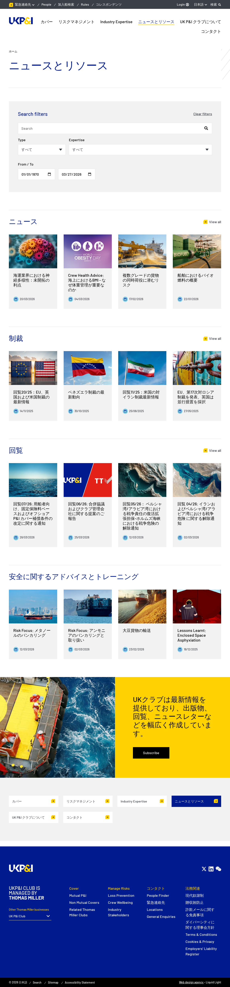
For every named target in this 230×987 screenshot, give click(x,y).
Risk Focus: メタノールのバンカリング (32, 633)
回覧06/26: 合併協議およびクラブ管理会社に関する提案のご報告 (86, 511)
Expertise (77, 140)
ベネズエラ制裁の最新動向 (86, 394)
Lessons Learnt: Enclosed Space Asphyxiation (191, 635)
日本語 (199, 4)
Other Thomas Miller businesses (29, 909)
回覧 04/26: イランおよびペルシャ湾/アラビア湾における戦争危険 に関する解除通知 (196, 513)
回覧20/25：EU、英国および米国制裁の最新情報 (31, 397)
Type (22, 140)
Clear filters (202, 114)
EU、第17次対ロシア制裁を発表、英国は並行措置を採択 (195, 397)
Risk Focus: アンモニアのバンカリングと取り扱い (86, 635)
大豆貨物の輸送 (137, 630)
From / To (25, 164)
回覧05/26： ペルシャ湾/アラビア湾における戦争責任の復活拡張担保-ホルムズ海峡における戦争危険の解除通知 (142, 515)
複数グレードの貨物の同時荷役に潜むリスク (141, 280)
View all (215, 222)
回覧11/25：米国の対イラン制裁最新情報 (141, 394)
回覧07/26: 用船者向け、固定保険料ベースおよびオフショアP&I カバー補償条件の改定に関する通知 (33, 513)
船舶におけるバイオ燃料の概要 (195, 277)
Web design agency (191, 982)
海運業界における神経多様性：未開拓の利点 (31, 280)
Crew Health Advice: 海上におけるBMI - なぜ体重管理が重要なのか (87, 282)
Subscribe (151, 753)
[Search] (215, 4)
